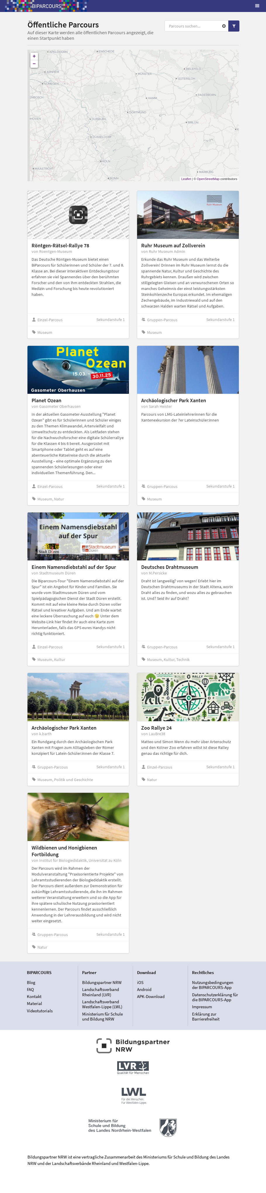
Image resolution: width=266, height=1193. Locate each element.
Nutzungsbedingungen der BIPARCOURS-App (212, 985)
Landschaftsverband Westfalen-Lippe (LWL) (102, 1004)
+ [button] (34, 56)
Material (34, 1003)
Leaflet (186, 179)
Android (144, 989)
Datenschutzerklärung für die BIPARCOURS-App (215, 997)
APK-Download (151, 996)
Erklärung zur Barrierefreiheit (206, 1016)
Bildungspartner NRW (102, 982)
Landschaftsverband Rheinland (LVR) (100, 992)
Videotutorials (40, 1011)
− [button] (34, 64)
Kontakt (34, 996)
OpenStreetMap (208, 179)
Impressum (202, 1006)
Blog (31, 982)
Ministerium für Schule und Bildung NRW (102, 1016)
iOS (140, 982)
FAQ (30, 989)
